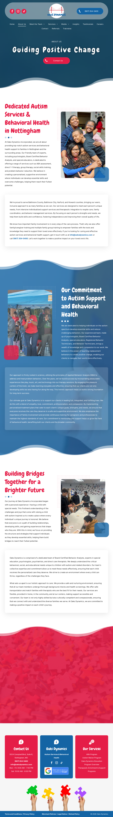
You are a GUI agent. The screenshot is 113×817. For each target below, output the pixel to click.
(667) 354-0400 (20, 238)
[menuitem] (12, 24)
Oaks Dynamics (56, 749)
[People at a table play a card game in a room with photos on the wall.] (85, 506)
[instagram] (18, 11)
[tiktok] (24, 11)
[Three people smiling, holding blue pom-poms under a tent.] (85, 145)
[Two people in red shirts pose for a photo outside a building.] (27, 323)
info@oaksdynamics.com (81, 235)
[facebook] (12, 11)
